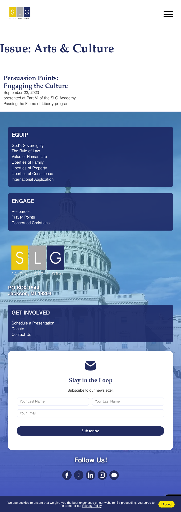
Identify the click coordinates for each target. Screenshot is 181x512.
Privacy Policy (92, 506)
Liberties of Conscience (32, 173)
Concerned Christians (31, 222)
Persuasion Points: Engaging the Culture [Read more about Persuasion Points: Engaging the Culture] (36, 81)
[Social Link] (67, 475)
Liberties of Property (29, 168)
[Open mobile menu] (168, 13)
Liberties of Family (28, 162)
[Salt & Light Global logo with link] (37, 260)
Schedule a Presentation (33, 323)
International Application (32, 179)
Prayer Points (23, 217)
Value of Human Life (29, 156)
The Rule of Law (26, 150)
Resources (21, 211)
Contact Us (21, 334)
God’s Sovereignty (28, 145)
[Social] (102, 475)
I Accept (166, 504)
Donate (18, 328)
